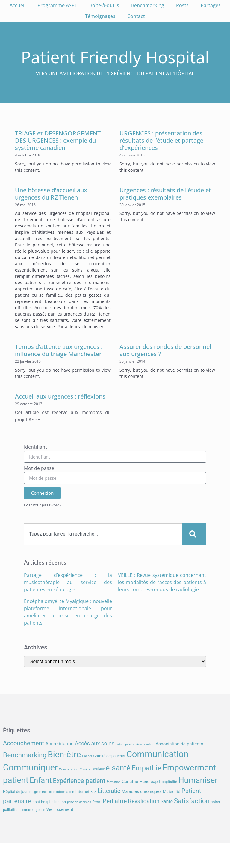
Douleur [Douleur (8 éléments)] (98, 769)
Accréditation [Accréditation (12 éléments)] (60, 744)
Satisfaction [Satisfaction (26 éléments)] (192, 801)
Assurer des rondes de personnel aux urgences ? (165, 350)
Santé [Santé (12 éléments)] (166, 801)
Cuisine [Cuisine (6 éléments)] (85, 769)
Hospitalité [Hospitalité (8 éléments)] (168, 781)
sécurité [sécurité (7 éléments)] (25, 810)
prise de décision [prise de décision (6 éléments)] (79, 802)
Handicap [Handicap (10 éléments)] (148, 781)
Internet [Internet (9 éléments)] (82, 791)
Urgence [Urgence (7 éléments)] (38, 810)
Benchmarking (147, 5)
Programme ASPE (57, 5)
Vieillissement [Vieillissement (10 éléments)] (59, 809)
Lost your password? (42, 505)
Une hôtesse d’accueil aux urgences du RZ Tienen (51, 193)
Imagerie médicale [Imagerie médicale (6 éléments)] (42, 792)
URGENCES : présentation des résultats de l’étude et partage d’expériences (161, 140)
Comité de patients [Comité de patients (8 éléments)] (109, 756)
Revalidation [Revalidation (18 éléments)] (143, 801)
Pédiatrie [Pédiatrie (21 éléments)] (115, 801)
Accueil (17, 5)
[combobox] (103, 534)
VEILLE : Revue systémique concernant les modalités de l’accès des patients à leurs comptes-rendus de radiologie (162, 582)
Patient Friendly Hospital (115, 57)
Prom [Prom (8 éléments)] (96, 802)
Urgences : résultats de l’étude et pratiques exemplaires (165, 193)
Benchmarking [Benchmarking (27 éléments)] (24, 755)
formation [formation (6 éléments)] (114, 782)
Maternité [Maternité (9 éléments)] (171, 791)
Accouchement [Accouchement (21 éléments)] (23, 743)
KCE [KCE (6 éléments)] (94, 792)
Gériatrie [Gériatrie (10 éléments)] (130, 781)
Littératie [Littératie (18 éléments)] (109, 791)
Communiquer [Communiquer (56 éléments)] (30, 767)
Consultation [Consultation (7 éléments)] (68, 769)
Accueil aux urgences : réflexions (60, 396)
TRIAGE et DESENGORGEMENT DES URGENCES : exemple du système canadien (58, 140)
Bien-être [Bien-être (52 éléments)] (64, 754)
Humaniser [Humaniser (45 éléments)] (198, 780)
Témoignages (100, 16)
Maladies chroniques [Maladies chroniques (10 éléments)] (142, 791)
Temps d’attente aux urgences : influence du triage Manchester (58, 350)
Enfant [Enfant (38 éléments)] (41, 780)
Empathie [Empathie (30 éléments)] (146, 768)
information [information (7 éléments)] (65, 792)
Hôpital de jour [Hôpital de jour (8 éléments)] (15, 791)
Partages (211, 5)
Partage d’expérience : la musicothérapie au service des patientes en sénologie (68, 582)
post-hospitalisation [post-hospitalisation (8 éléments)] (49, 802)
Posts (182, 5)
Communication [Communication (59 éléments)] (157, 754)
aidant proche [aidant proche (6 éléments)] (125, 744)
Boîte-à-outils (104, 5)
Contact (136, 16)
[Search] (194, 534)
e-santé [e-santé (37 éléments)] (118, 768)
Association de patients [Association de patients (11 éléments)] (179, 744)
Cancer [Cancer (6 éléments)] (87, 756)
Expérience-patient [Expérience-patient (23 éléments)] (79, 781)
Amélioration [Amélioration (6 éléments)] (145, 744)
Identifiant (35, 447)
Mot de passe (39, 468)
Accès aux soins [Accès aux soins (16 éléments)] (94, 743)
